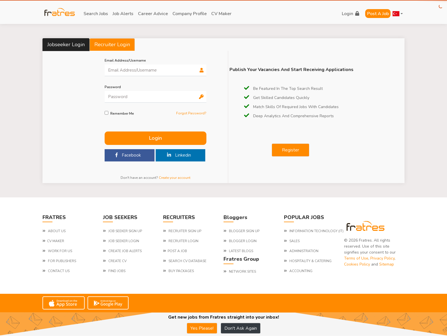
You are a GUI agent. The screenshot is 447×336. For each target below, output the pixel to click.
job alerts (123, 14)
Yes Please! (202, 328)
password (113, 87)
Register (290, 150)
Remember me (122, 113)
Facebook (128, 155)
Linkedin (179, 155)
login (350, 14)
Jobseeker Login (66, 44)
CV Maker (221, 14)
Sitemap (386, 264)
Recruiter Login (112, 44)
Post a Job (378, 14)
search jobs (96, 14)
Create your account (174, 177)
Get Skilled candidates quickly (276, 97)
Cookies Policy (357, 264)
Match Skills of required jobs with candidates (291, 107)
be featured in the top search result (283, 88)
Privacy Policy (382, 258)
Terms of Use (356, 258)
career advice (153, 14)
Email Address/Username (125, 60)
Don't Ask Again (240, 328)
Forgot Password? (191, 113)
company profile (189, 14)
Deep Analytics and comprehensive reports (289, 116)
